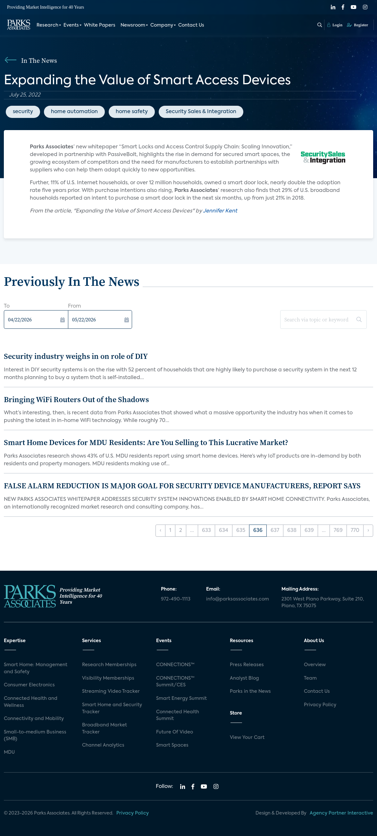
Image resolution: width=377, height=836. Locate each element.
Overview (315, 665)
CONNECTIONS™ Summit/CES (175, 682)
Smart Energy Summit (181, 698)
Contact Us (191, 25)
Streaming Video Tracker (111, 691)
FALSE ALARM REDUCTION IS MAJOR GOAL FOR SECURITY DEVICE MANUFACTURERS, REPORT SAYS (182, 485)
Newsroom (133, 25)
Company (161, 25)
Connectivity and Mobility (34, 718)
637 (275, 530)
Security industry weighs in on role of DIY (76, 356)
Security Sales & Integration (201, 111)
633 (206, 530)
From (74, 306)
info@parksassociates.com (237, 599)
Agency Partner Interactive (341, 813)
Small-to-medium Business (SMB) (35, 735)
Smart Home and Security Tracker (112, 708)
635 (240, 530)
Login (334, 24)
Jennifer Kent (220, 211)
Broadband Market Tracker (104, 728)
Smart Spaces (172, 745)
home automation (74, 111)
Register (357, 24)
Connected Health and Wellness (30, 702)
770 (355, 530)
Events (71, 25)
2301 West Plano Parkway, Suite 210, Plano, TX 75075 (322, 602)
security (23, 111)
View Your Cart (247, 737)
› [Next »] (368, 530)
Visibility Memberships (108, 678)
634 (223, 530)
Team (310, 678)
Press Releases (247, 665)
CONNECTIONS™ (175, 665)
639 (309, 530)
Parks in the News (250, 691)
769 (338, 530)
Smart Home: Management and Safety (35, 668)
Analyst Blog (244, 678)
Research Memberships (109, 665)
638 (292, 530)
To (7, 306)
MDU (9, 752)
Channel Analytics (103, 745)
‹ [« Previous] (160, 530)
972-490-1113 (175, 599)
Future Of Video (174, 732)
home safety (132, 111)
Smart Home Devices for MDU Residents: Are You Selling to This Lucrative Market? (146, 442)
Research (47, 25)
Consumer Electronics (29, 685)
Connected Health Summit (177, 715)
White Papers (99, 25)
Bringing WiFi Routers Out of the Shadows (76, 399)
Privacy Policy (320, 705)
